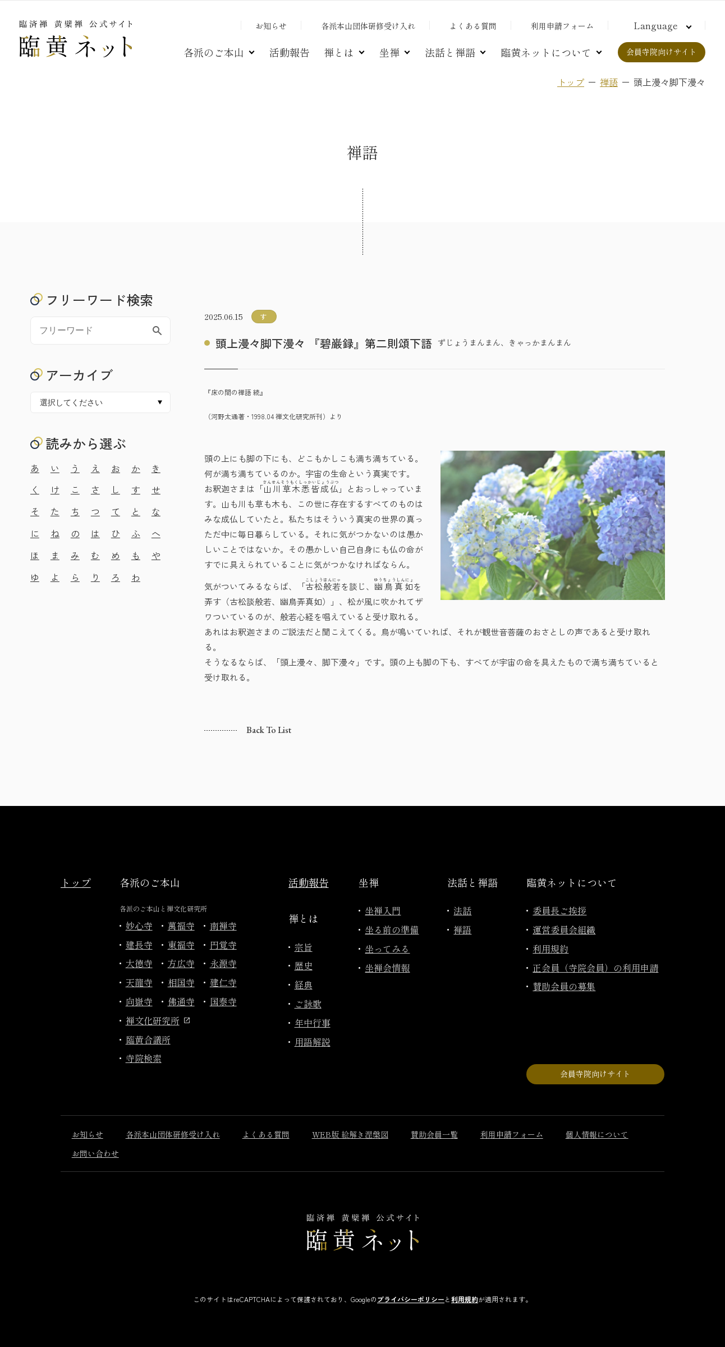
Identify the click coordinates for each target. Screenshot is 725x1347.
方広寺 (181, 963)
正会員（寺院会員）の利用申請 (595, 967)
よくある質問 (473, 25)
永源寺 (223, 963)
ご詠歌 (308, 1003)
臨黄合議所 (148, 1039)
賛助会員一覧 (434, 1134)
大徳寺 (139, 963)
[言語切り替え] (661, 25)
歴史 (304, 965)
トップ (570, 82)
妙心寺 (139, 925)
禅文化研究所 (158, 1020)
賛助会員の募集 (564, 986)
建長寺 (139, 944)
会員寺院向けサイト (661, 51)
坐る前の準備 (392, 929)
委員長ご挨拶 (559, 910)
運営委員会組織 (564, 929)
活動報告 (289, 52)
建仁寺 (223, 982)
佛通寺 (181, 1001)
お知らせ (271, 25)
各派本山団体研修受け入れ (368, 25)
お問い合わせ (95, 1153)
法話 (462, 910)
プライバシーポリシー (410, 1299)
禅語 (609, 82)
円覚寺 (223, 944)
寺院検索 (144, 1058)
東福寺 (181, 944)
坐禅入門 (383, 910)
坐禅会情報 (387, 967)
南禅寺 (223, 925)
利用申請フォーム (562, 25)
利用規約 (550, 948)
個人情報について (597, 1134)
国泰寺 (223, 1001)
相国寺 (181, 982)
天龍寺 (139, 982)
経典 (304, 984)
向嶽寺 (139, 1001)
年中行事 (313, 1022)
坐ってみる (387, 948)
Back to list (268, 730)
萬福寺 (181, 925)
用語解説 (313, 1041)
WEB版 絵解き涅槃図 (350, 1134)
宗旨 (304, 947)
